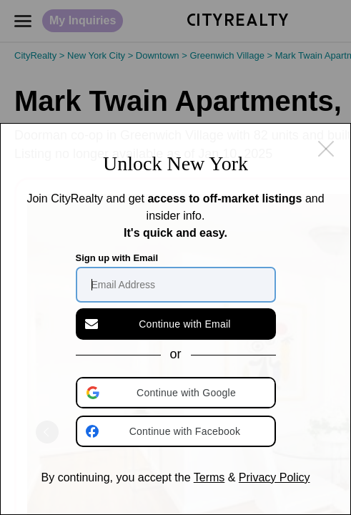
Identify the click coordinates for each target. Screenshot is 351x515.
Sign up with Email (117, 257)
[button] (177, 392)
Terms (209, 477)
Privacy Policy (274, 477)
